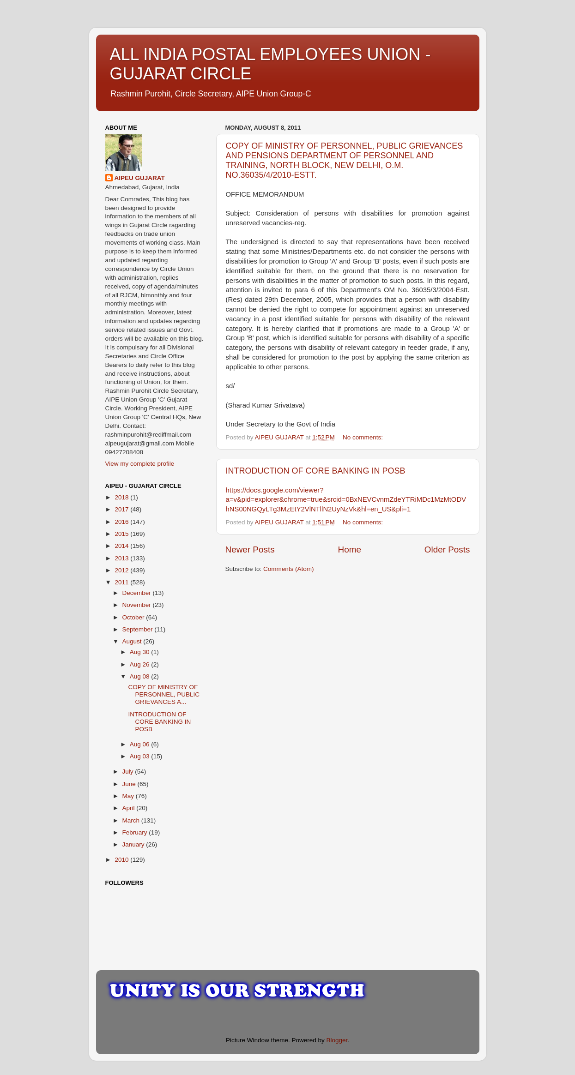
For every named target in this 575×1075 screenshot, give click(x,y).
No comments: (364, 437)
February (135, 832)
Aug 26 (140, 664)
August (133, 641)
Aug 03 (140, 756)
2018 (122, 497)
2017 (122, 509)
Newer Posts (250, 549)
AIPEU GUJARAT (140, 177)
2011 (122, 582)
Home (349, 549)
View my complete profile (140, 463)
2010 (122, 859)
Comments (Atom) (288, 568)
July (128, 771)
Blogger (337, 1040)
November (137, 604)
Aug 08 (140, 676)
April (129, 808)
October (134, 617)
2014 (122, 545)
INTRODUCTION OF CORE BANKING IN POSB (316, 470)
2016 (122, 521)
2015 (122, 533)
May (129, 796)
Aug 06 (140, 744)
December (137, 592)
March (131, 820)
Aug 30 (140, 652)
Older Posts (447, 549)
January (134, 844)
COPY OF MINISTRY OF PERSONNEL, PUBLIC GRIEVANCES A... (164, 694)
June (130, 784)
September (138, 629)
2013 (122, 558)
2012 (122, 570)
